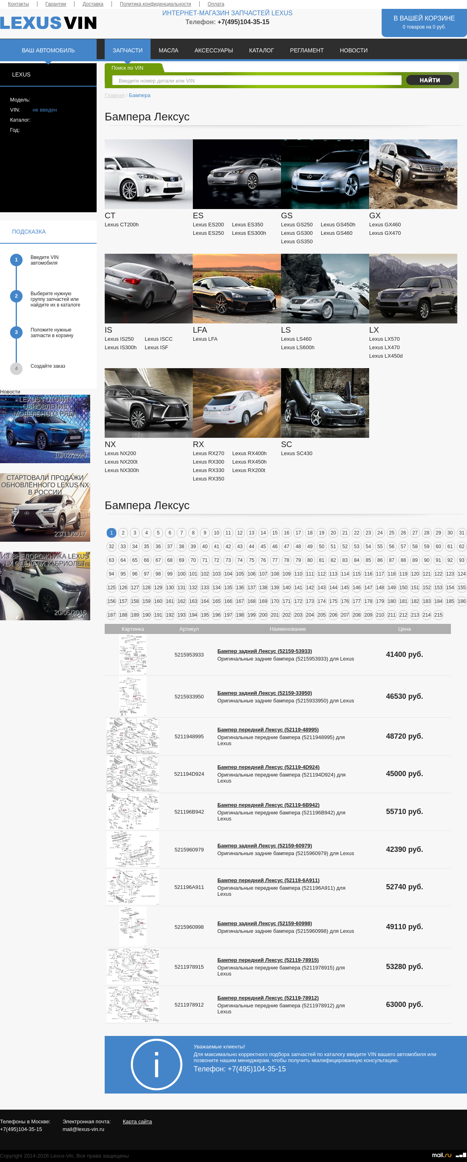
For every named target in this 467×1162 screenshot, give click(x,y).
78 (286, 560)
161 (170, 601)
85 (368, 560)
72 (216, 560)
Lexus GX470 (385, 233)
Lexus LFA (205, 339)
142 (310, 587)
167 (240, 601)
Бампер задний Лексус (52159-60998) (264, 923)
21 (344, 533)
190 (147, 615)
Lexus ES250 (208, 233)
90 (426, 560)
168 (252, 601)
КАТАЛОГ (261, 50)
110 (298, 574)
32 (111, 546)
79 (298, 560)
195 (205, 615)
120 (415, 574)
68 (169, 560)
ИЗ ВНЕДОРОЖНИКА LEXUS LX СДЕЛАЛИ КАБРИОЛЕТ (45, 560)
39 (193, 546)
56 (391, 546)
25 (391, 533)
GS (287, 215)
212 (403, 615)
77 (274, 560)
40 (204, 546)
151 (415, 587)
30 (450, 533)
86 (379, 560)
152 (427, 587)
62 (461, 546)
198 (240, 615)
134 (217, 587)
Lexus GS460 (337, 233)
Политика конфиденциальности (155, 4)
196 (217, 615)
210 (380, 615)
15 (274, 533)
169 (263, 601)
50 (321, 546)
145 (345, 587)
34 (134, 546)
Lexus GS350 (297, 241)
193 (182, 615)
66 (146, 560)
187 (111, 615)
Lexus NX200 (120, 453)
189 (135, 615)
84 (356, 560)
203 (298, 615)
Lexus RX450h (249, 462)
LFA (200, 329)
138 (263, 587)
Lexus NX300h (122, 470)
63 (111, 560)
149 (392, 587)
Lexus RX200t (248, 470)
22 (356, 533)
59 (426, 546)
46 (274, 546)
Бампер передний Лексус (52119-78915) (268, 960)
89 (414, 560)
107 (263, 574)
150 (403, 587)
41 (216, 546)
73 (228, 560)
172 (298, 601)
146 (357, 587)
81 (321, 560)
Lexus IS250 (119, 339)
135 (228, 587)
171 (287, 601)
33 (123, 546)
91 (438, 560)
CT (110, 215)
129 (158, 587)
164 (205, 601)
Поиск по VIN (127, 68)
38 (181, 546)
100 (182, 574)
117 (380, 574)
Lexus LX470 (384, 347)
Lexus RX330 (208, 470)
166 (228, 601)
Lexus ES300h (249, 233)
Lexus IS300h (121, 347)
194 (193, 615)
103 (217, 574)
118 (392, 574)
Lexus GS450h (338, 225)
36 (158, 546)
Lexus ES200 (208, 225)
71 (204, 560)
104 (228, 574)
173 (310, 601)
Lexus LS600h (297, 347)
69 (181, 560)
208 (357, 615)
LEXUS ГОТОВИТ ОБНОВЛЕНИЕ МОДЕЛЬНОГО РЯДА (45, 406)
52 (344, 546)
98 (158, 574)
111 (310, 574)
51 (333, 546)
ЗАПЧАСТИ (128, 50)
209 (368, 615)
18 (309, 533)
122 (438, 574)
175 (333, 601)
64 (123, 560)
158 (135, 601)
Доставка (93, 4)
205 (322, 615)
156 (111, 601)
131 (182, 587)
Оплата (216, 4)
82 (333, 560)
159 (147, 601)
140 (287, 587)
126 (123, 587)
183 (427, 601)
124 (462, 574)
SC (286, 444)
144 (333, 587)
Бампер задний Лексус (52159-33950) (264, 693)
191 (158, 615)
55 (379, 546)
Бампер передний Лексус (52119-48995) (268, 730)
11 (228, 533)
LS (286, 329)
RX (198, 444)
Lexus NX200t (121, 462)
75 (251, 560)
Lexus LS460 (296, 339)
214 (427, 615)
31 (461, 533)
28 (426, 533)
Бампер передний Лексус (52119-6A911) (268, 880)
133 (205, 587)
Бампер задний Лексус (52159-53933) (264, 651)
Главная (114, 95)
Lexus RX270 (208, 453)
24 (379, 533)
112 (322, 574)
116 (368, 574)
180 (392, 601)
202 (287, 615)
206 (333, 615)
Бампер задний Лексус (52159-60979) (264, 846)
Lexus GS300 (297, 233)
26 (403, 533)
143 (322, 587)
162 (182, 601)
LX (374, 329)
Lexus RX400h (249, 453)
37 (169, 546)
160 (158, 601)
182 (415, 601)
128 (147, 587)
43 (239, 546)
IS (108, 329)
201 (275, 615)
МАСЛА (168, 50)
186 (462, 601)
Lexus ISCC (159, 339)
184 (438, 601)
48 (298, 546)
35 (146, 546)
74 (239, 560)
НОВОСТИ (354, 50)
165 (217, 601)
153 (438, 587)
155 (462, 587)
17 (298, 533)
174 (322, 601)
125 (111, 587)
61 (450, 546)
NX (110, 444)
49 (309, 546)
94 (111, 574)
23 (368, 533)
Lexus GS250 (297, 225)
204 (310, 615)
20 (333, 533)
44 (251, 546)
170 (275, 601)
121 (427, 574)
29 (438, 533)
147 (368, 587)
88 (403, 560)
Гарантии (55, 4)
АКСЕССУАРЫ (213, 50)
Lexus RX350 (208, 479)
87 (391, 560)
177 (357, 601)
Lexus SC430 (296, 453)
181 (403, 601)
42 (228, 546)
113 (333, 574)
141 (298, 587)
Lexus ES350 (247, 225)
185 (450, 601)
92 (450, 560)
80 (309, 560)
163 (193, 601)
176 (345, 601)
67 (158, 560)
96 (134, 574)
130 (170, 587)
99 (169, 574)
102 (205, 574)
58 (414, 546)
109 (287, 574)
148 (380, 587)
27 (414, 533)
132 (193, 587)
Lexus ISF (157, 347)
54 (368, 546)
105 (240, 574)
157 (123, 601)
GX (375, 215)
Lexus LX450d (386, 356)
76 (263, 560)
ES (198, 215)
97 (146, 574)
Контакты (18, 4)
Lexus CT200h (122, 225)
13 (251, 533)
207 (345, 615)
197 (228, 615)
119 (403, 574)
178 (368, 601)
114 (345, 574)
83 (344, 560)
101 (193, 574)
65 (134, 560)
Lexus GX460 (385, 225)
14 (263, 533)
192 (170, 615)
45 (263, 546)
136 (240, 587)
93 (461, 560)
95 (123, 574)
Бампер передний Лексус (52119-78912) (268, 998)
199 (252, 615)
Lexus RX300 (208, 462)
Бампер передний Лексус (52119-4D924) (268, 767)
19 (321, 533)
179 (380, 601)
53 (356, 546)
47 (286, 546)
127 (135, 587)
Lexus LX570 (384, 339)
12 (239, 533)
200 (263, 615)
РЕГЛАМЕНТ (307, 50)
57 (403, 546)
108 (275, 574)
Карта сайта (137, 1122)
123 (450, 574)
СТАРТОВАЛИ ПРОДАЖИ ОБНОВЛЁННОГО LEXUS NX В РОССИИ (45, 485)
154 (450, 587)
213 (415, 615)
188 (123, 615)
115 (357, 574)
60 (438, 546)
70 (193, 560)
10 (216, 533)
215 (438, 615)
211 (392, 615)
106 (252, 574)
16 (286, 533)
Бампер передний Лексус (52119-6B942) (268, 805)
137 (252, 587)
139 (275, 587)
